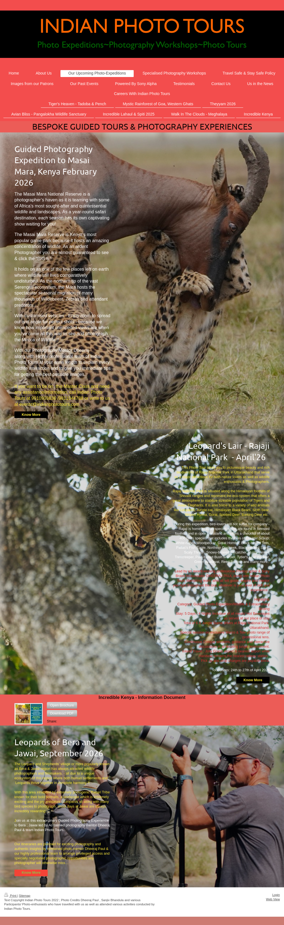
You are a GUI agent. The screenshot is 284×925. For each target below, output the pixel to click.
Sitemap (24, 895)
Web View (273, 899)
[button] (62, 705)
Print (10, 895)
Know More (31, 415)
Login (276, 894)
